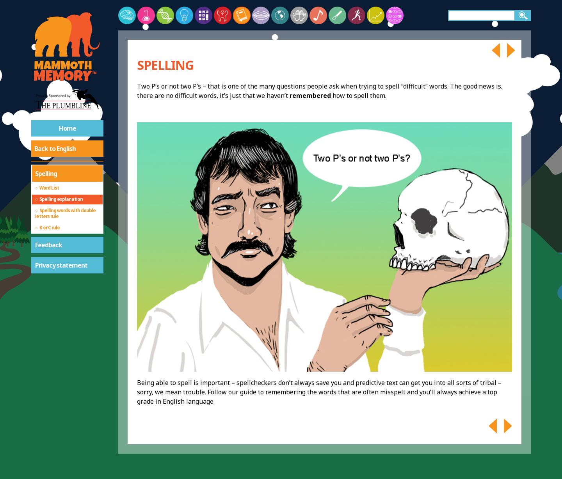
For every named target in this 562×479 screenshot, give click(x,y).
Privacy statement (61, 265)
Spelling (46, 173)
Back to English (55, 148)
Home (67, 128)
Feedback (48, 245)
